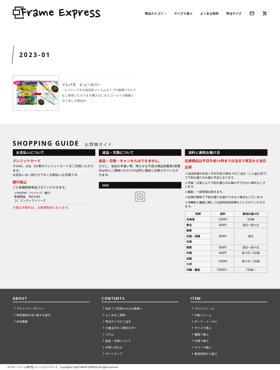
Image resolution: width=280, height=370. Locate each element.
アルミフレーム (204, 308)
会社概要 (22, 321)
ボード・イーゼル (205, 321)
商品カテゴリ (154, 13)
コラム (109, 334)
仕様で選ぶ (201, 341)
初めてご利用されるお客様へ (124, 308)
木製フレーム (202, 315)
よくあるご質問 (115, 315)
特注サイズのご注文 (118, 321)
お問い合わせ (114, 347)
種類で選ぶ (201, 334)
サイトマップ (114, 354)
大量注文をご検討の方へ (121, 328)
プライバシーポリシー (30, 308)
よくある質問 (209, 13)
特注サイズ (234, 13)
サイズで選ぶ (183, 13)
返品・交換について (118, 341)
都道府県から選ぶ (205, 354)
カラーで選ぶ (202, 347)
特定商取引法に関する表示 (33, 315)
